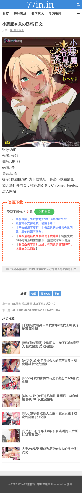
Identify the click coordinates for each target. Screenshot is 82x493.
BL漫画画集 (17, 30)
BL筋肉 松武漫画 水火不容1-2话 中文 (34, 303)
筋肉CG (45, 293)
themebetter (58, 484)
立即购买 (44, 211)
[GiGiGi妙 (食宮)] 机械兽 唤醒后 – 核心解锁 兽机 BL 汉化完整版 (50, 400)
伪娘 (34, 293)
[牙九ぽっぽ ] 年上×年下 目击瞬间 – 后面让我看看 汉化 (50, 435)
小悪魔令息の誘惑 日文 (22, 24)
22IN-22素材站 (41, 4)
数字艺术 (37, 13)
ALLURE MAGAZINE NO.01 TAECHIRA (36, 310)
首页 (6, 13)
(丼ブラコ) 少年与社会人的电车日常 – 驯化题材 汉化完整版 (49, 365)
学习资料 (55, 13)
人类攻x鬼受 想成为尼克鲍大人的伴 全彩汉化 (49, 453)
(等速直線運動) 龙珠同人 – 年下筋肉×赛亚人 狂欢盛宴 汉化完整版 (50, 347)
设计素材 (20, 13)
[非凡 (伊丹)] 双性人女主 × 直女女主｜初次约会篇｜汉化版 (49, 418)
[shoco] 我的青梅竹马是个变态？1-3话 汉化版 (50, 382)
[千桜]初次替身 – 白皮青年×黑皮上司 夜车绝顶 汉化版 (50, 330)
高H (56, 293)
